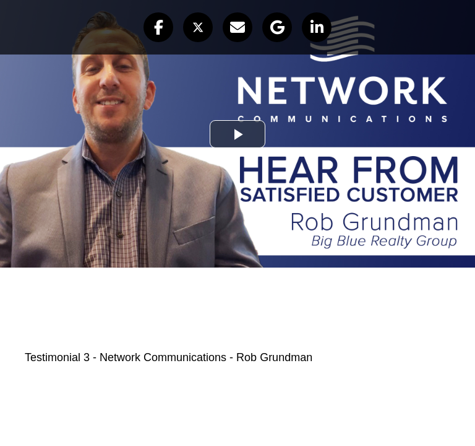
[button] (158, 27)
